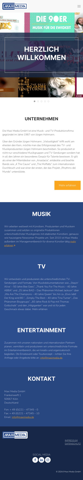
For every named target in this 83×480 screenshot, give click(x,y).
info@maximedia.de (51, 358)
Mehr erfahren (67, 185)
